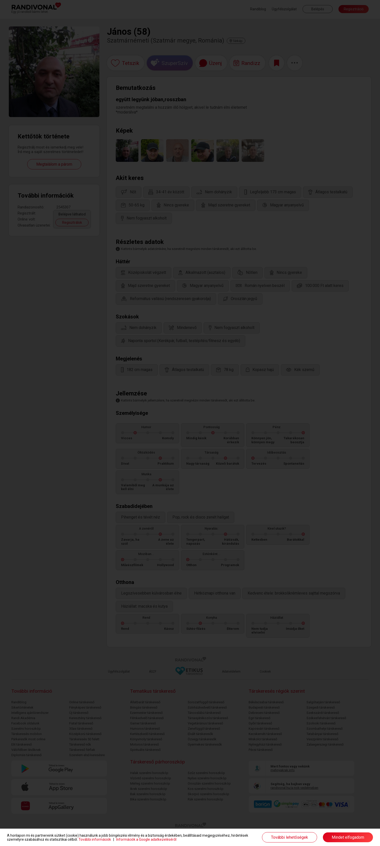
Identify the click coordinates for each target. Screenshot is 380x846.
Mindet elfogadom (348, 837)
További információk (95, 839)
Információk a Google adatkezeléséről (146, 839)
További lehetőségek (289, 837)
